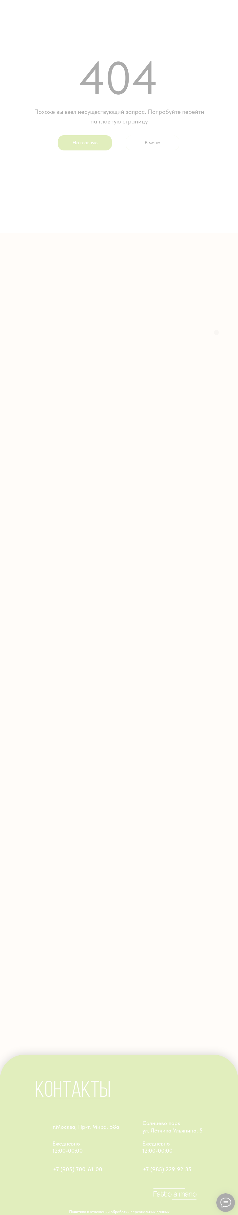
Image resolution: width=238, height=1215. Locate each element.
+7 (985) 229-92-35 (167, 1169)
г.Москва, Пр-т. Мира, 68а (86, 1126)
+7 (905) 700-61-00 (77, 1169)
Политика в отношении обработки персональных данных (119, 1211)
